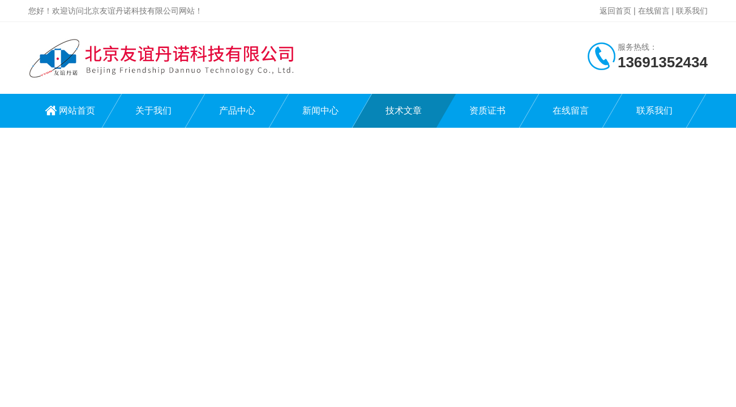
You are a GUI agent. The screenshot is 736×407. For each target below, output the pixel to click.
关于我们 (153, 110)
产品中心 (237, 110)
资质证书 (487, 110)
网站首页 (77, 110)
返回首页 (615, 10)
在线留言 (654, 10)
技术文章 (404, 110)
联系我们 (692, 10)
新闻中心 (320, 110)
